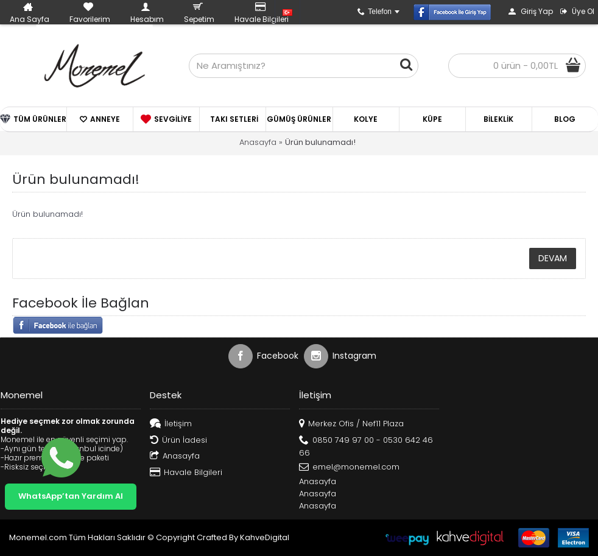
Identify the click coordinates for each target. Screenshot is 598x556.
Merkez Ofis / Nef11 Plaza (351, 424)
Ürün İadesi (178, 441)
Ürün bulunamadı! (320, 142)
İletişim (171, 424)
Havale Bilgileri (186, 473)
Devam (552, 258)
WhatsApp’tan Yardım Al (70, 496)
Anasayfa (257, 142)
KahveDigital (264, 537)
